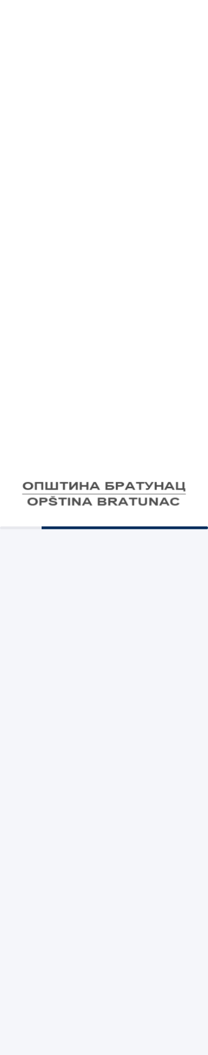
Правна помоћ (104, 434)
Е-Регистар (103, 539)
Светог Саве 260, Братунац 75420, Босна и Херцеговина (104, 815)
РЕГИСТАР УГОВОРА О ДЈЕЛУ (104, 460)
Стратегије (104, 408)
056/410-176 (104, 667)
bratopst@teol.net (104, 735)
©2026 (104, 1031)
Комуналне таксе (104, 314)
